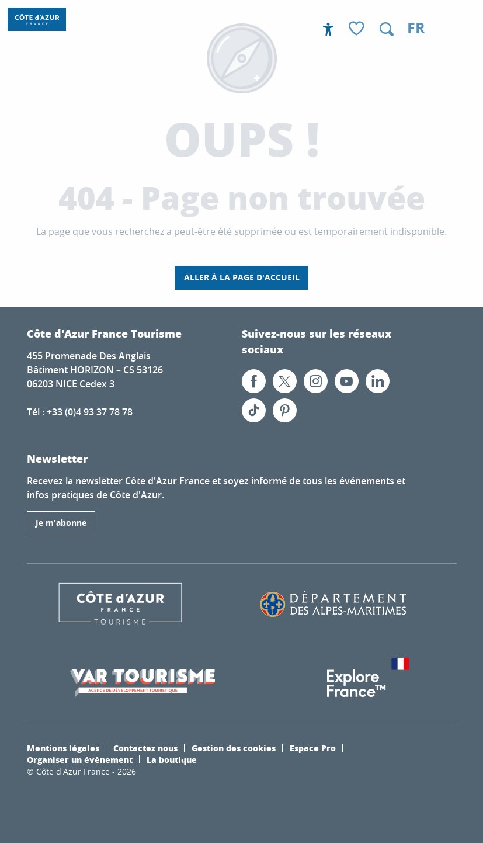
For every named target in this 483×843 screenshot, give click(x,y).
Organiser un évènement (80, 759)
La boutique (172, 759)
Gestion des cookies (234, 748)
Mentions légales (63, 748)
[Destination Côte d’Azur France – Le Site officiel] (37, 19)
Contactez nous (145, 748)
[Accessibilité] (328, 29)
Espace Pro (313, 748)
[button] (386, 29)
